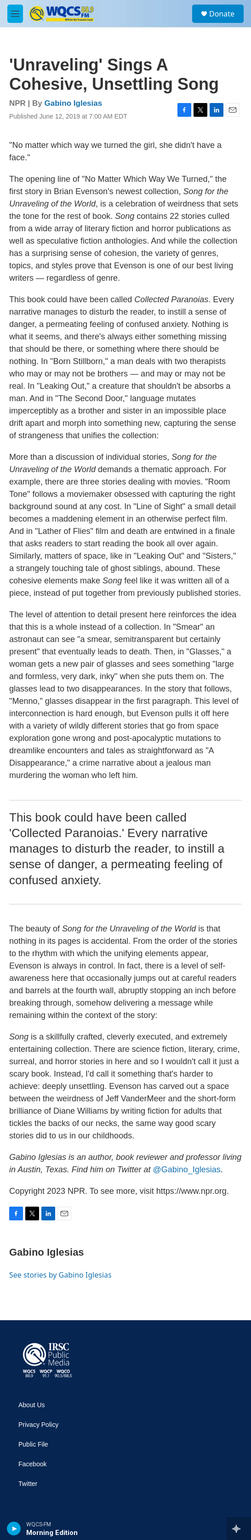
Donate (221, 14)
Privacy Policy (38, 1424)
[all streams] (239, 1528)
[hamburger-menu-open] (15, 14)
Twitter (27, 1483)
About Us (31, 1405)
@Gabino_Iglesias (186, 1169)
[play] (14, 1528)
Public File (33, 1444)
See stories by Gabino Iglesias (60, 1275)
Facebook (32, 1464)
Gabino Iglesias (74, 103)
